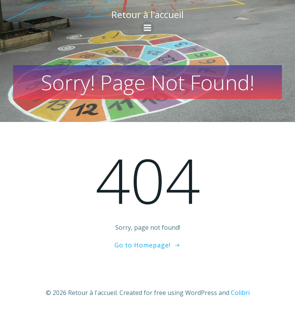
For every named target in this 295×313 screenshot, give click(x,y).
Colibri (240, 292)
